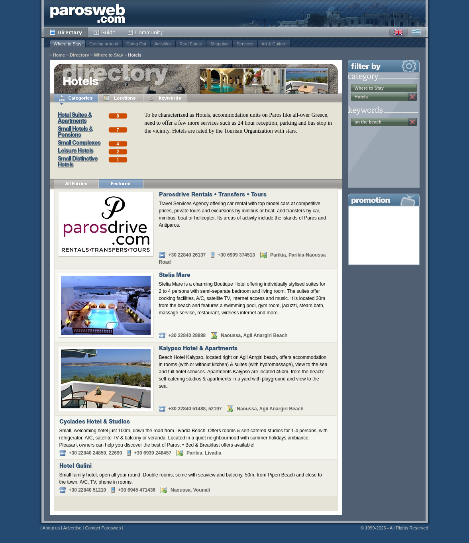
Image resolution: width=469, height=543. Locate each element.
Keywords (165, 98)
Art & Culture (274, 43)
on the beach (368, 122)
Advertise (72, 527)
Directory (66, 32)
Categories (76, 98)
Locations (121, 98)
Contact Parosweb (103, 527)
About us (51, 527)
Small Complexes (79, 143)
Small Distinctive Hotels (78, 162)
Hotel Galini (75, 466)
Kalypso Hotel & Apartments (198, 349)
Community (146, 32)
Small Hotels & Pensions (75, 132)
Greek (416, 32)
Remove (412, 97)
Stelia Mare (174, 275)
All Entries (76, 183)
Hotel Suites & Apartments (75, 118)
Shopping (219, 43)
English (398, 32)
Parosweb (87, 13)
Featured (121, 183)
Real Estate (191, 43)
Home (59, 55)
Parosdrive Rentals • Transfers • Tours (213, 195)
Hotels (134, 55)
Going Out (136, 43)
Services (245, 43)
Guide (105, 32)
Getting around (103, 43)
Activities (162, 43)
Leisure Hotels (75, 151)
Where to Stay (68, 43)
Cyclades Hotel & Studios (94, 422)
